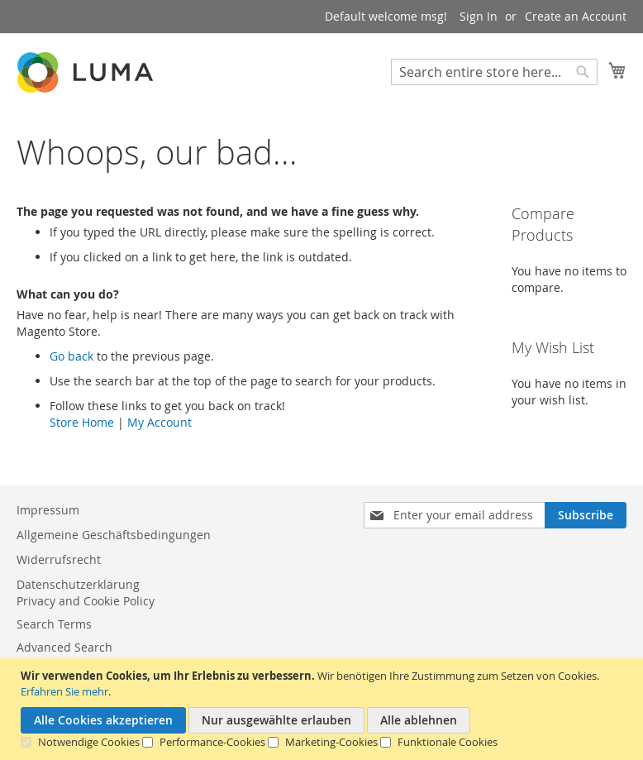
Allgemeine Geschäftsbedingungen (114, 535)
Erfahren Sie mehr (64, 691)
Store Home (82, 422)
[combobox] (494, 72)
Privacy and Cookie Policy (86, 601)
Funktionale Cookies (448, 741)
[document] (323, 709)
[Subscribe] (585, 515)
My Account (159, 422)
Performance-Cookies (212, 741)
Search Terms (54, 624)
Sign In (479, 16)
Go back (71, 356)
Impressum (48, 510)
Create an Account (575, 16)
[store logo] (87, 72)
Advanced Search (64, 647)
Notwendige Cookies (89, 741)
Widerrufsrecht (59, 559)
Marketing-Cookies (331, 741)
